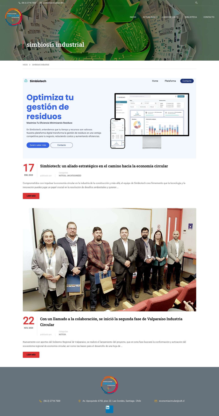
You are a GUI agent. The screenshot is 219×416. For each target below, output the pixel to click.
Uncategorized (74, 176)
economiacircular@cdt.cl (52, 3)
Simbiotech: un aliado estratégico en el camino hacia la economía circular (104, 166)
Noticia (62, 176)
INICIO (133, 17)
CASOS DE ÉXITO (170, 17)
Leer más (31, 196)
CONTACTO (208, 17)
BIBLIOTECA (191, 17)
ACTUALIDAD (149, 17)
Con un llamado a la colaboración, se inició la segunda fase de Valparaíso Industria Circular (111, 321)
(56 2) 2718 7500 (27, 3)
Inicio (25, 64)
